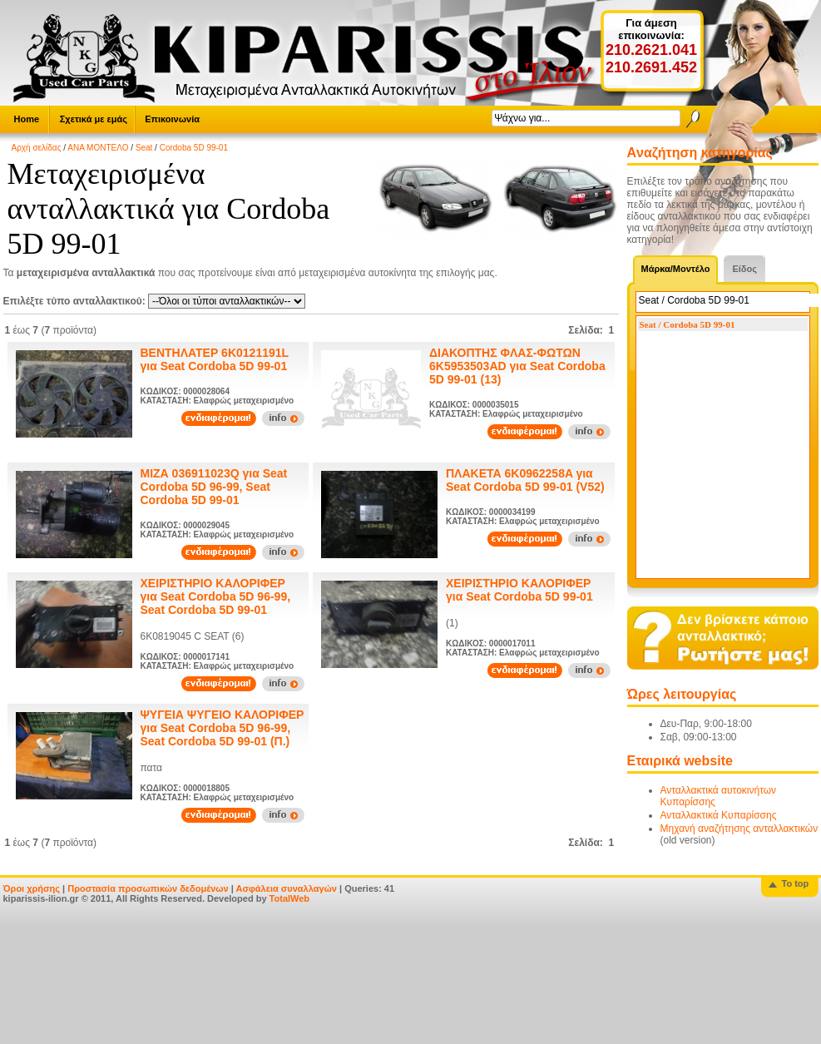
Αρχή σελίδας (37, 147)
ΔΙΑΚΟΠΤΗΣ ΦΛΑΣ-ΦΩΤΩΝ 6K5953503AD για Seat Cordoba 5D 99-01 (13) (517, 366)
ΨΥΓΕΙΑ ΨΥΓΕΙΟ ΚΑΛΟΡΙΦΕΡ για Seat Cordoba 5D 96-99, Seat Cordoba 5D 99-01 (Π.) (222, 728)
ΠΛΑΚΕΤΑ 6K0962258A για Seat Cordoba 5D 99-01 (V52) (525, 480)
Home (27, 119)
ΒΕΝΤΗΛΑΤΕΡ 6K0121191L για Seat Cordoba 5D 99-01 (215, 359)
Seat (144, 147)
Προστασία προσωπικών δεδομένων (147, 888)
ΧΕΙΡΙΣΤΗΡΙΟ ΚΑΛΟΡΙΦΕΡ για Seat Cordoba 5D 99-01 (519, 589)
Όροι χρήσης (32, 888)
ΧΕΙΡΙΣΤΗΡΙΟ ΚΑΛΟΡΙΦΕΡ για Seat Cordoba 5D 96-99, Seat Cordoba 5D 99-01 (216, 596)
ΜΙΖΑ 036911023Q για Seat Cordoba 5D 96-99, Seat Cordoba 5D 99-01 (214, 487)
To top (795, 883)
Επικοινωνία (172, 119)
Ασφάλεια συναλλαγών (286, 888)
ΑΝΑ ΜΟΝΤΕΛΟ (97, 147)
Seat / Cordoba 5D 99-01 (687, 324)
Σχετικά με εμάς (93, 119)
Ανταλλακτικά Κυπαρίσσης (718, 815)
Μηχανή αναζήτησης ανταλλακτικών (739, 828)
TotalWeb (289, 898)
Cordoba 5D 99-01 (194, 147)
